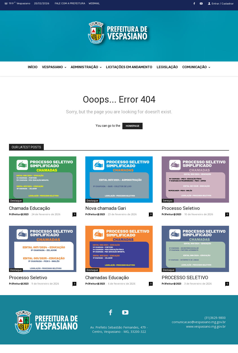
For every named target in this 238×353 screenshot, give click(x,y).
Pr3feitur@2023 (19, 214)
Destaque (16, 200)
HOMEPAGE (132, 126)
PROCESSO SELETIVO (185, 277)
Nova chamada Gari (105, 208)
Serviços (167, 200)
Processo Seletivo (181, 208)
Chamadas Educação (107, 277)
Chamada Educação (29, 208)
